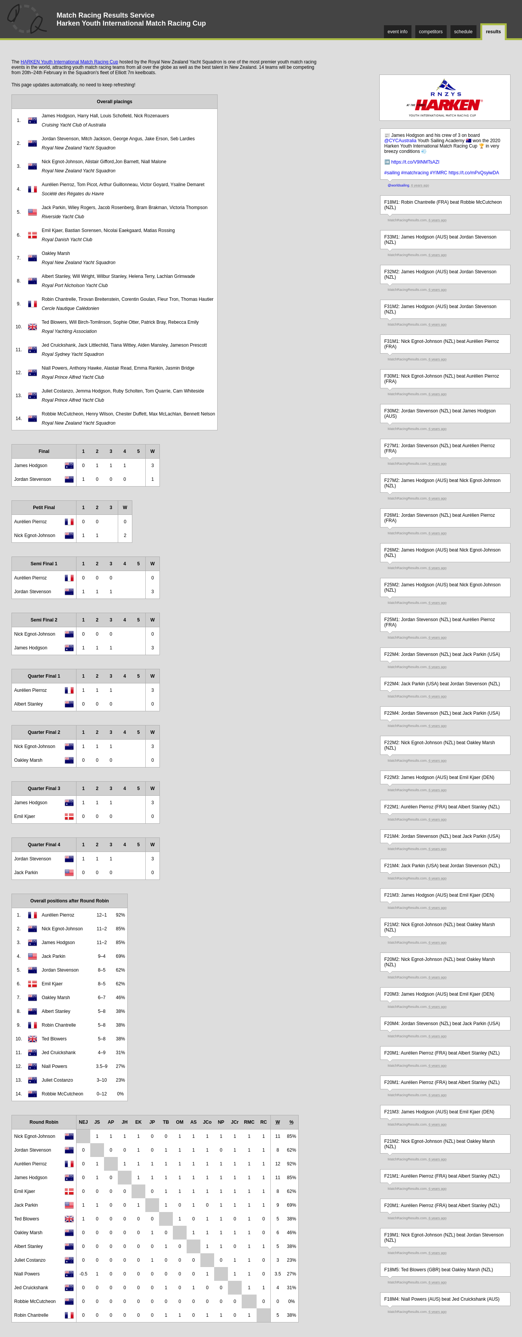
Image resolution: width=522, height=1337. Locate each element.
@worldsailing (398, 185)
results (493, 31)
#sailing (392, 172)
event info (398, 31)
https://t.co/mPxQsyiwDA (474, 172)
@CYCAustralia (400, 140)
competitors (431, 31)
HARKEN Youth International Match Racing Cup (69, 62)
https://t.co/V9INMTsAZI (415, 162)
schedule (463, 31)
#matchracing (415, 172)
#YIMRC (438, 172)
